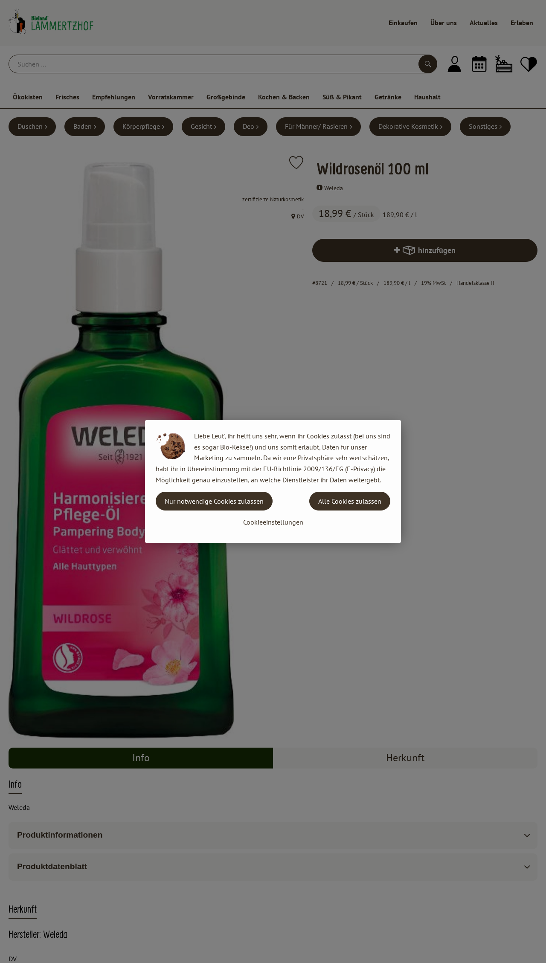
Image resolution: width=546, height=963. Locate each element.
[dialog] (273, 481)
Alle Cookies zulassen (349, 501)
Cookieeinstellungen (273, 522)
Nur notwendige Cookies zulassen (214, 501)
